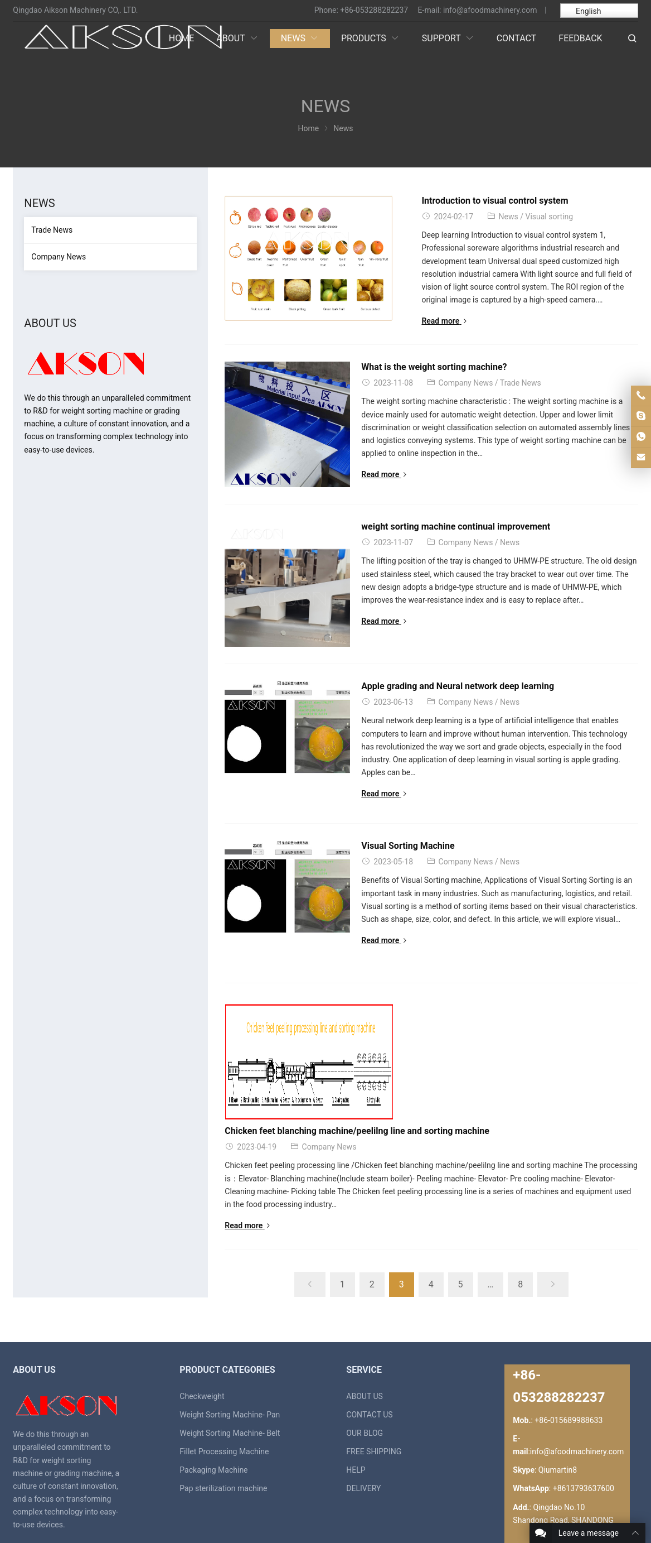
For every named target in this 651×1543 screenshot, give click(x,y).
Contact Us (555, 1513)
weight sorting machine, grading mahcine (147, 1513)
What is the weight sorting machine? (475, 367)
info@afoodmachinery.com (490, 10)
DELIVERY (363, 1419)
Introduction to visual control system (476, 200)
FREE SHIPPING (373, 1382)
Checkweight (201, 1327)
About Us (512, 1513)
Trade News (562, 382)
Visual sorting (531, 216)
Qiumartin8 (557, 1401)
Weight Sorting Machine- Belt (229, 1363)
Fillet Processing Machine (224, 1382)
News (490, 216)
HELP (355, 1401)
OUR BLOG (364, 1363)
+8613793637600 (583, 1419)
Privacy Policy (605, 1513)
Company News (507, 382)
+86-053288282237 (374, 10)
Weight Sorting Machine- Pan (229, 1345)
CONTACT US (369, 1345)
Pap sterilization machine (223, 1419)
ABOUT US (364, 1327)
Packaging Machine (213, 1401)
